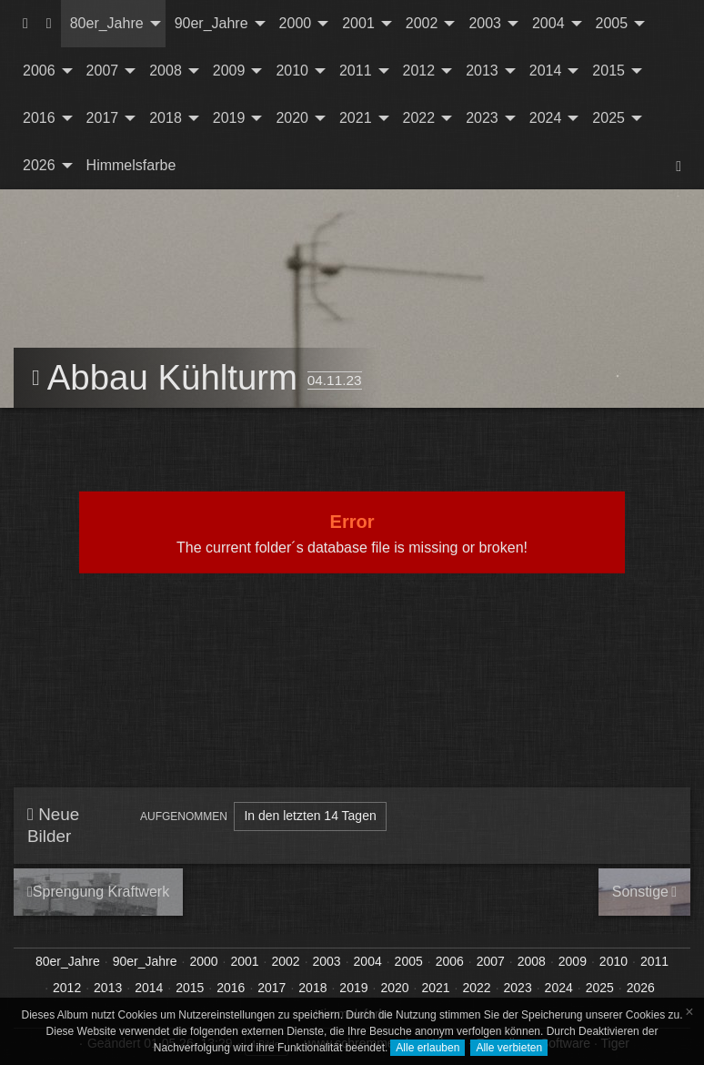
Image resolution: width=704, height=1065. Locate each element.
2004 (548, 23)
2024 (545, 118)
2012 (419, 70)
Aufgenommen (183, 816)
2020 (292, 118)
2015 (608, 70)
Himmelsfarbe (131, 165)
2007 (102, 70)
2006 (39, 70)
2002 (422, 23)
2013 (482, 70)
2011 (355, 70)
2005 (612, 23)
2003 (484, 23)
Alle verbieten (509, 1047)
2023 (482, 118)
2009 (229, 70)
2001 (358, 23)
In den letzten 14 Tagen (310, 815)
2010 (292, 70)
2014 (545, 70)
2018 (165, 118)
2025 (608, 118)
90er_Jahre (211, 23)
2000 (295, 23)
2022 (419, 118)
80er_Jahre (107, 23)
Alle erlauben (427, 1047)
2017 (102, 118)
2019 (229, 118)
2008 (165, 70)
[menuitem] (25, 23)
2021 (355, 118)
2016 (39, 118)
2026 (39, 165)
